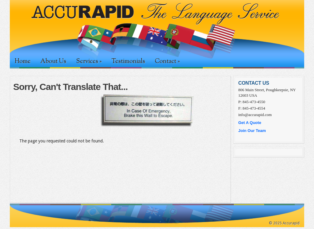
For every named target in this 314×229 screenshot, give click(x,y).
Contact (167, 61)
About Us (53, 61)
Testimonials (128, 61)
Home (23, 61)
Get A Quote (249, 122)
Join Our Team (252, 130)
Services (88, 61)
